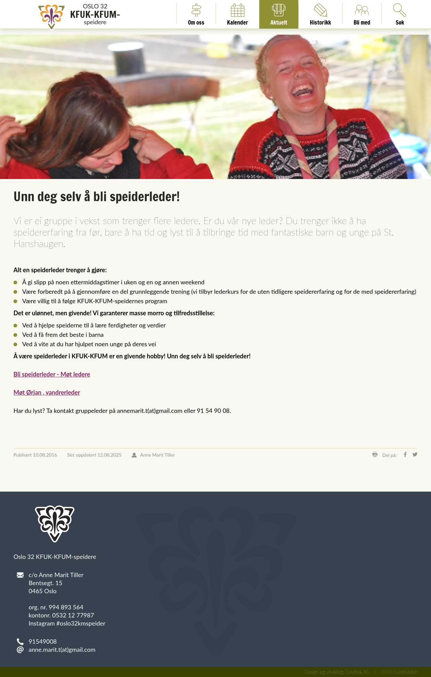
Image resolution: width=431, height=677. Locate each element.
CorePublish (406, 672)
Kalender (237, 13)
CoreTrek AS (357, 672)
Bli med (362, 13)
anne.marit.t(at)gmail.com (62, 649)
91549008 (43, 641)
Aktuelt (278, 13)
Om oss (196, 13)
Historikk (320, 13)
